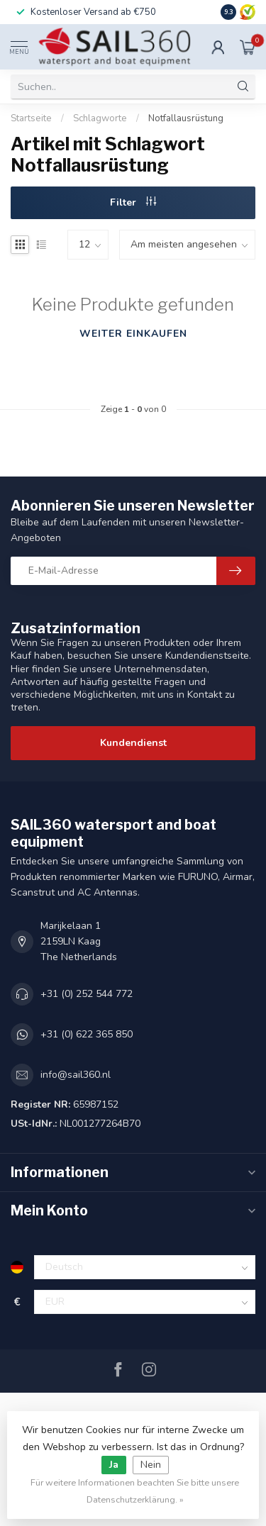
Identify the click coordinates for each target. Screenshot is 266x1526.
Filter (133, 202)
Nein (150, 1464)
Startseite (31, 118)
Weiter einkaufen (133, 333)
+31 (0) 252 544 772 (86, 994)
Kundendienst (133, 743)
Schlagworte (100, 118)
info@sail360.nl (75, 1074)
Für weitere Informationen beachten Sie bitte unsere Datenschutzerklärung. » (135, 1490)
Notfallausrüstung (185, 118)
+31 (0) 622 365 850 (86, 1034)
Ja (113, 1464)
